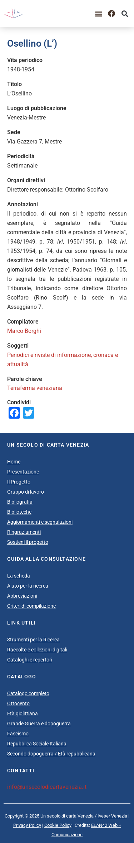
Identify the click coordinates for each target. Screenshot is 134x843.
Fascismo (18, 733)
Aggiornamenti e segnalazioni (40, 522)
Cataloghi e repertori (29, 660)
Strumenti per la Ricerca (33, 639)
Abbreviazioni (22, 596)
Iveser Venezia (112, 816)
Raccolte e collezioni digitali (37, 650)
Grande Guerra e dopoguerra (39, 723)
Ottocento (18, 703)
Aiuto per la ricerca (27, 586)
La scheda (18, 576)
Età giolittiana (22, 713)
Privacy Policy (27, 825)
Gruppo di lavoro (25, 492)
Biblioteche (19, 512)
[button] (98, 13)
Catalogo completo (28, 693)
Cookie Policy (57, 825)
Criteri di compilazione (31, 606)
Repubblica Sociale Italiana (36, 744)
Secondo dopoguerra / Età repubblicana (51, 754)
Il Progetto (18, 482)
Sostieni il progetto (27, 542)
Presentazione (23, 472)
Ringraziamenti (24, 532)
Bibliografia (20, 502)
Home (13, 462)
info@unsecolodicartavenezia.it (46, 786)
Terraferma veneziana (34, 388)
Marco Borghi (24, 331)
